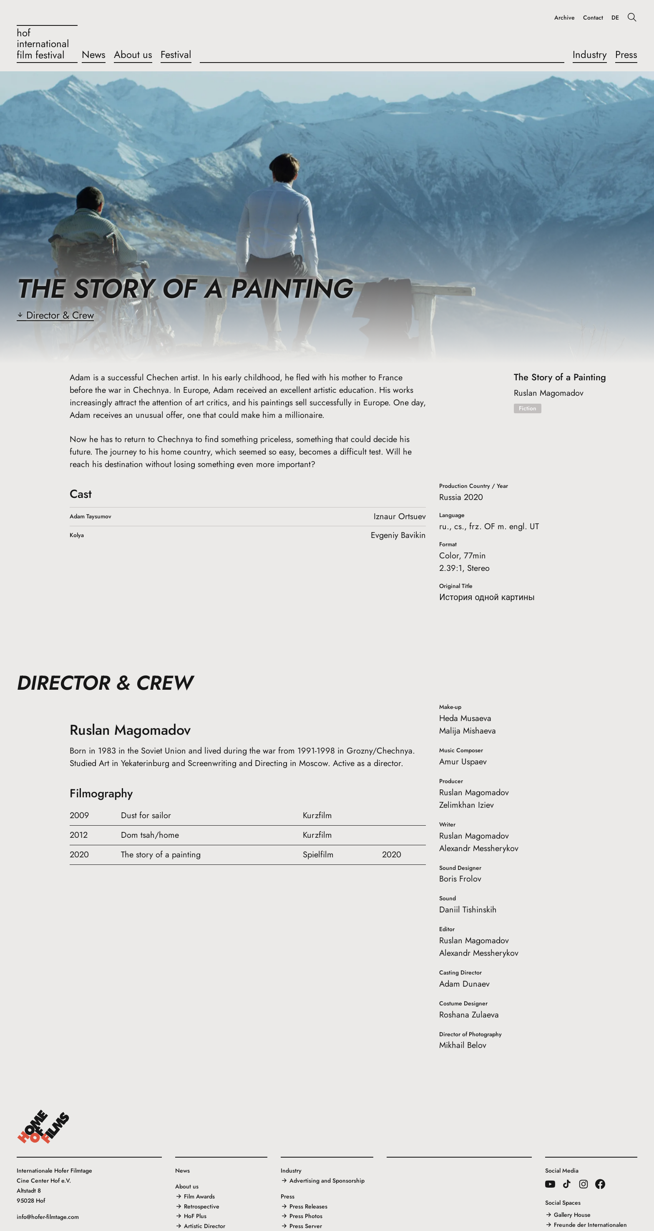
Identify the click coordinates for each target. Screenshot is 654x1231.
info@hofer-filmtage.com (48, 1217)
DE (615, 17)
